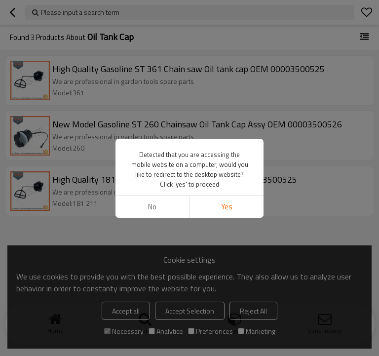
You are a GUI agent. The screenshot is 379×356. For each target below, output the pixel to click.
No (152, 206)
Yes (226, 206)
